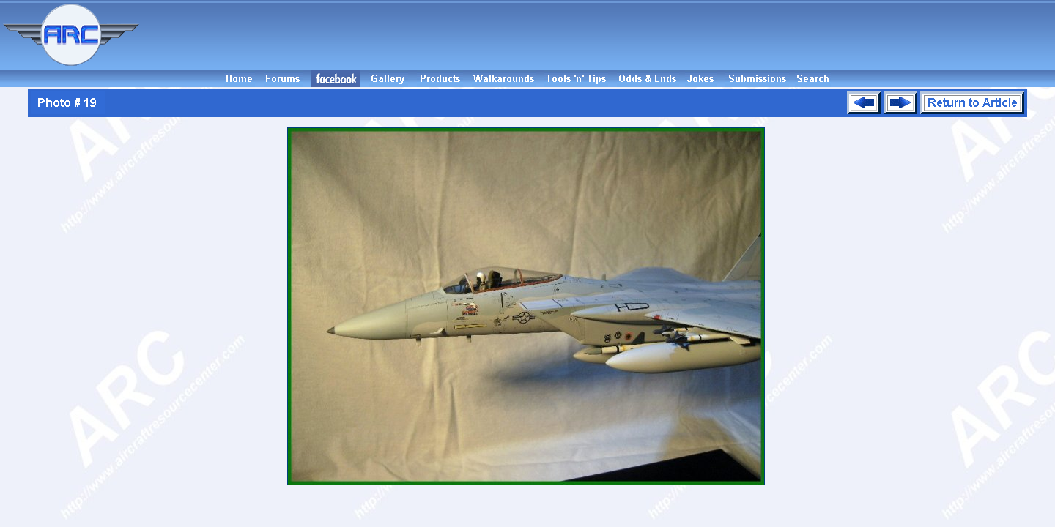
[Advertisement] (599, 35)
